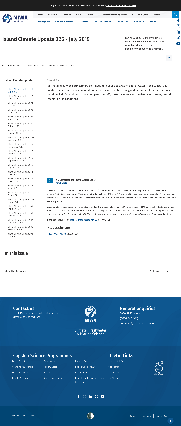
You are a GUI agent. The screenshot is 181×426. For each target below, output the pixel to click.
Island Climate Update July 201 (84, 220)
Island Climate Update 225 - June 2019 (21, 97)
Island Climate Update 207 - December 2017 (21, 221)
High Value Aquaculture (86, 367)
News (78, 15)
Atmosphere (44, 21)
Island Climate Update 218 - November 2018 (21, 145)
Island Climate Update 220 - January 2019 (21, 131)
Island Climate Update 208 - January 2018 (21, 214)
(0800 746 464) (129, 318)
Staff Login (113, 378)
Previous (157, 271)
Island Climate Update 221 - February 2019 (21, 125)
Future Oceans (50, 361)
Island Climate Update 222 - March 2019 (21, 118)
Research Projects (140, 15)
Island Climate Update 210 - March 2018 (21, 200)
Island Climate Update (36, 65)
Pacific (152, 21)
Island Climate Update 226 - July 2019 (21, 90)
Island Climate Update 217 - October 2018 (21, 152)
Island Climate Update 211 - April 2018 (21, 193)
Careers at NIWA (116, 361)
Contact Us (53, 15)
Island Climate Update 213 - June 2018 (21, 180)
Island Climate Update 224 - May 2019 (21, 104)
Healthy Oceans (51, 367)
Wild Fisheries (82, 372)
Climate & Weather (64, 21)
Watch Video (61, 183)
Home (4, 65)
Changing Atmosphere (22, 367)
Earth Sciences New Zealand (121, 5)
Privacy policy (146, 416)
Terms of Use (161, 416)
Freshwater (122, 21)
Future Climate (19, 361)
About (40, 15)
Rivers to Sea (81, 361)
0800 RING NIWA (130, 313)
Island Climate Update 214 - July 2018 (21, 173)
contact (31, 317)
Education (67, 15)
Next (168, 271)
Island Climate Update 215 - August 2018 (21, 166)
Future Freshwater (20, 372)
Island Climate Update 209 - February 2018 (21, 207)
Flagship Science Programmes (114, 15)
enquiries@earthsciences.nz (137, 323)
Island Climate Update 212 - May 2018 (21, 187)
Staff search (114, 372)
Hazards (84, 21)
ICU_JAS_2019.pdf (58, 234)
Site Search (113, 367)
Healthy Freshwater (21, 378)
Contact (133, 416)
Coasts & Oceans (102, 21)
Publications (91, 15)
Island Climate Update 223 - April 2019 (21, 111)
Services (156, 15)
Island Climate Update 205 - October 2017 (21, 235)
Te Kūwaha (138, 21)
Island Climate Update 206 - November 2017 (21, 228)
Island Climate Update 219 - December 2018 (21, 138)
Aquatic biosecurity (53, 378)
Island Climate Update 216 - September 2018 (21, 159)
